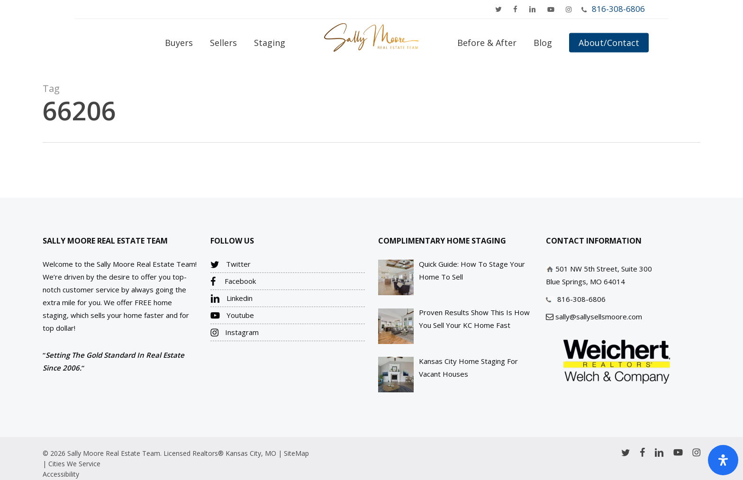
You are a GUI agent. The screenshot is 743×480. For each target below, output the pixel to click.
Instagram (234, 332)
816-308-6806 (618, 8)
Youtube (232, 315)
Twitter (230, 264)
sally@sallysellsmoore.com (598, 316)
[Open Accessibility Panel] (723, 460)
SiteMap (296, 453)
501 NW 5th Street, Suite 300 (603, 268)
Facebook (233, 281)
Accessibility (61, 474)
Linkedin (231, 298)
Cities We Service (74, 463)
